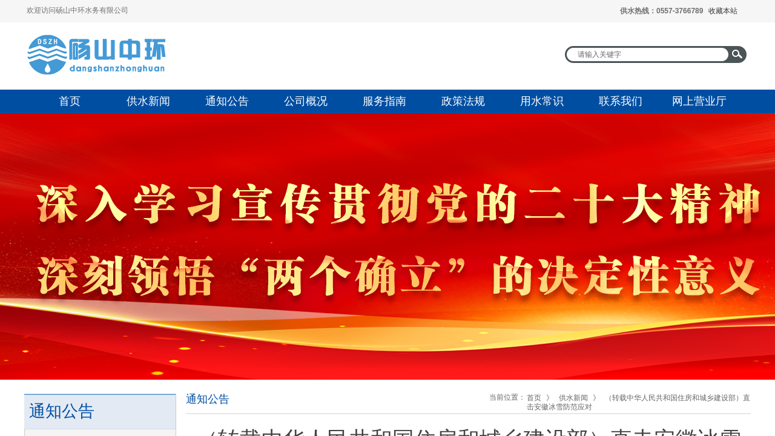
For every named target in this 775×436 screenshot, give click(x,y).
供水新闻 (148, 101)
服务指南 (384, 101)
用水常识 (542, 101)
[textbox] (648, 54)
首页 (70, 101)
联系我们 (620, 101)
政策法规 (463, 101)
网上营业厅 (699, 101)
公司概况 (306, 101)
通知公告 (227, 101)
